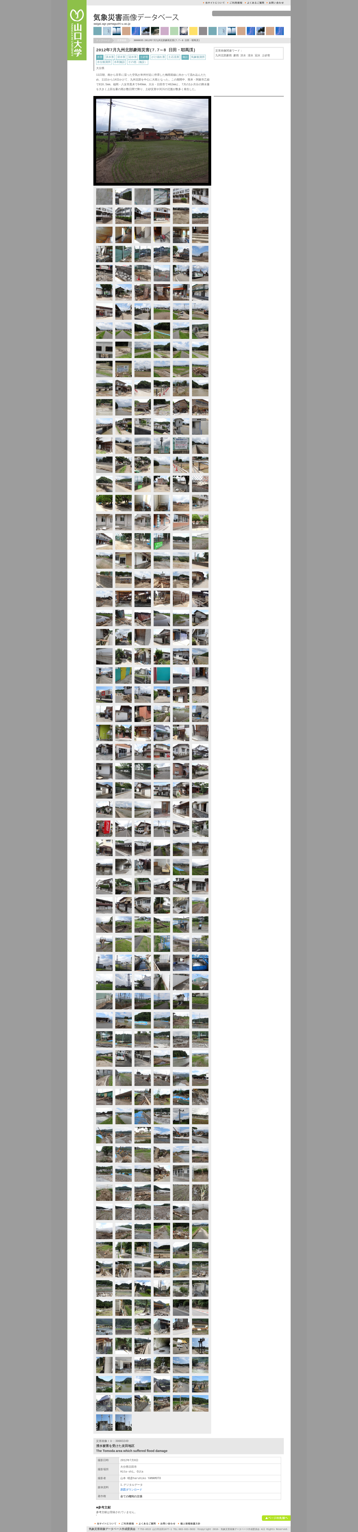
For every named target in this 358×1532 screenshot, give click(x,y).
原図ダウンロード (131, 1490)
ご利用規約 (235, 2)
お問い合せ (275, 2)
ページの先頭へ (276, 1518)
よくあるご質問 (254, 2)
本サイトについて (214, 2)
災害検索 (121, 40)
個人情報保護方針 (189, 1523)
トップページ (103, 40)
